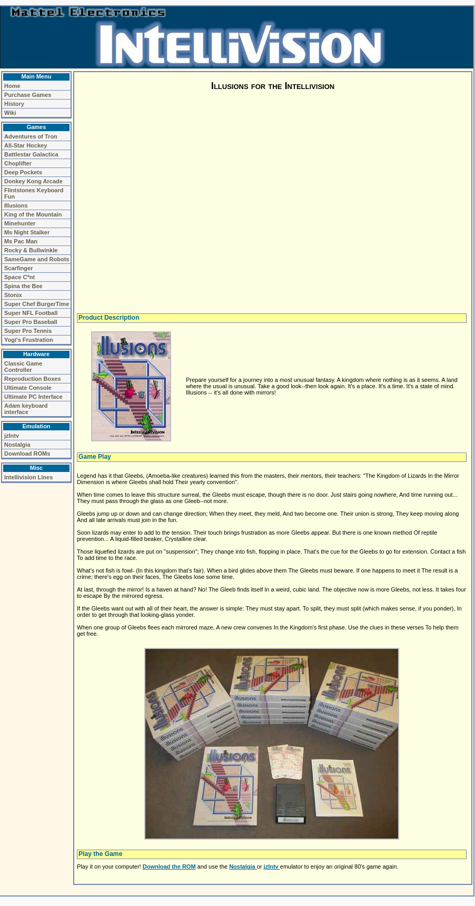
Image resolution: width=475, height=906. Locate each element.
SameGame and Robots (36, 259)
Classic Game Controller (23, 366)
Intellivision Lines (28, 477)
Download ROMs (27, 453)
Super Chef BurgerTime (36, 304)
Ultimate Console (28, 388)
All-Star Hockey (25, 145)
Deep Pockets (23, 172)
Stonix (13, 295)
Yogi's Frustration (28, 340)
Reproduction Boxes (32, 379)
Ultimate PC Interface (33, 396)
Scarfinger (18, 268)
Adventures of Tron (30, 136)
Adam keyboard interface (26, 408)
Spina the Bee (23, 286)
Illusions (16, 205)
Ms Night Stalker (27, 232)
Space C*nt (19, 277)
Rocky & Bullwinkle (30, 250)
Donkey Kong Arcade (33, 181)
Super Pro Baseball (30, 322)
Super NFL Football (30, 313)
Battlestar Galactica (31, 154)
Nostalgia (17, 444)
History (14, 104)
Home (12, 86)
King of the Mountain (33, 214)
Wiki (10, 113)
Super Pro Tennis (28, 331)
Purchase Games (27, 95)
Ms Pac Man (20, 241)
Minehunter (19, 223)
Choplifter (18, 163)
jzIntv (11, 435)
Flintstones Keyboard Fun (33, 193)
